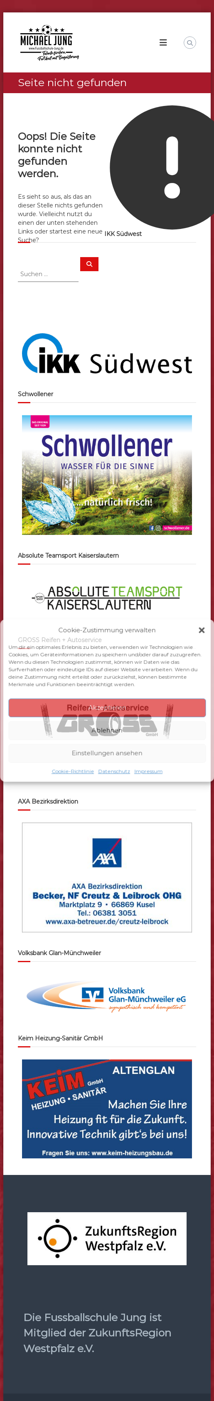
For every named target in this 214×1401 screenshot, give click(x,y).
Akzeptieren (107, 707)
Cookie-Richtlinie (73, 771)
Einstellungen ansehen (107, 753)
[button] (201, 630)
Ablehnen (107, 730)
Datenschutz (114, 771)
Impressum (148, 771)
